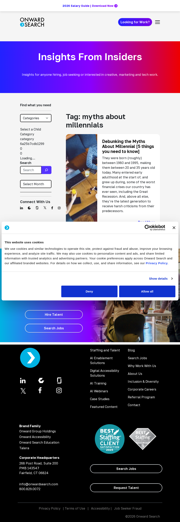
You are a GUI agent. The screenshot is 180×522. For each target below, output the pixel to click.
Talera (24, 448)
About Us (135, 374)
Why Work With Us (142, 366)
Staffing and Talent (105, 350)
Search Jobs (137, 358)
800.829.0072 (29, 489)
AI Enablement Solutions (101, 360)
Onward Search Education (39, 442)
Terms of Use (75, 508)
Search (25, 163)
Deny (89, 291)
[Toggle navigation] (157, 22)
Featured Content (104, 407)
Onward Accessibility (35, 437)
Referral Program (141, 397)
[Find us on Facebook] (52, 207)
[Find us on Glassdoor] (37, 207)
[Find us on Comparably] (29, 207)
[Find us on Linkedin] (21, 207)
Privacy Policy (49, 508)
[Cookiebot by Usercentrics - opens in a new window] (147, 228)
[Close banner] (174, 227)
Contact (134, 405)
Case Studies (99, 399)
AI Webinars (99, 391)
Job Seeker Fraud (127, 508)
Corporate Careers (142, 389)
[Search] (46, 170)
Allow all (147, 291)
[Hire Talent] (54, 314)
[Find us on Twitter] (44, 207)
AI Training (98, 383)
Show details (158, 278)
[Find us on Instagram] (59, 207)
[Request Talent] (126, 487)
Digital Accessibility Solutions (104, 373)
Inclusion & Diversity (143, 381)
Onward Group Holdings (37, 431)
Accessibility (100, 508)
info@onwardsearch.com (38, 484)
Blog (131, 350)
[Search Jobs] (54, 328)
